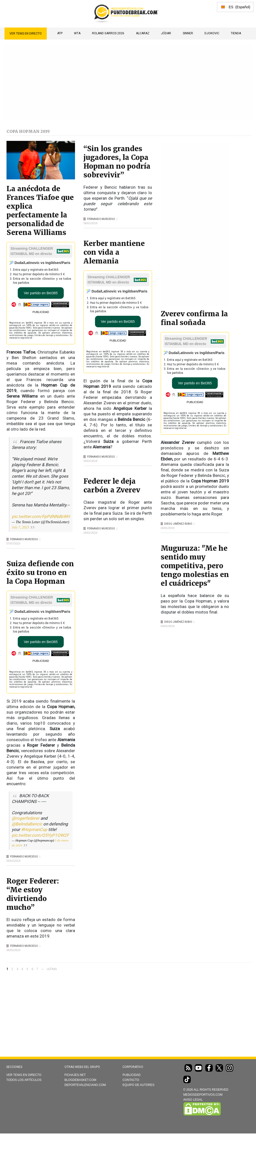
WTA (77, 33)
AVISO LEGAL (193, 1099)
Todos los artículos (24, 1080)
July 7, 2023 (20, 527)
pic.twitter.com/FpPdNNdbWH (41, 516)
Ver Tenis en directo (26, 33)
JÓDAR (166, 33)
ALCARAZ (143, 33)
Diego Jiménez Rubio (178, 523)
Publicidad (131, 1075)
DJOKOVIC (211, 33)
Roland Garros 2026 (108, 33)
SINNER (188, 33)
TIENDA (236, 33)
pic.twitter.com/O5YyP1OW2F (40, 835)
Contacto (130, 1080)
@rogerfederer (26, 818)
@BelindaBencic (27, 823)
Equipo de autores (138, 1085)
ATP (59, 33)
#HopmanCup (34, 829)
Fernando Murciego (24, 539)
